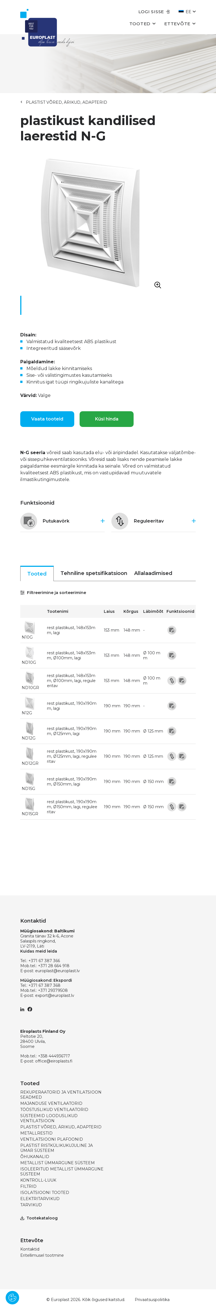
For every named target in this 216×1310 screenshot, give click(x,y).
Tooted (142, 23)
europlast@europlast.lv (57, 970)
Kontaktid (29, 1249)
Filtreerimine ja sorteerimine (53, 592)
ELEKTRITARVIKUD (40, 1198)
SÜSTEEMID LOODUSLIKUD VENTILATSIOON (49, 1118)
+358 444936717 (54, 1056)
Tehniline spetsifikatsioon (93, 573)
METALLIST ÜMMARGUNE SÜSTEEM (57, 1162)
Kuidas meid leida (38, 951)
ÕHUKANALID (34, 1156)
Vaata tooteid (47, 419)
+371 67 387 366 (44, 960)
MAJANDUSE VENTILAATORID (51, 1103)
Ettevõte (180, 23)
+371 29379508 (53, 990)
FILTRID (28, 1186)
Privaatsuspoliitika (152, 1299)
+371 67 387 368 (44, 985)
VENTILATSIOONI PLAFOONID (51, 1139)
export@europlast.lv (54, 995)
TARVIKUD (31, 1204)
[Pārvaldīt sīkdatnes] (12, 1297)
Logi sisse (154, 11)
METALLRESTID (36, 1133)
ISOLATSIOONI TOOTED (44, 1192)
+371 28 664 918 (53, 965)
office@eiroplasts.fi (54, 1061)
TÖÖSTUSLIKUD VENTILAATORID (54, 1109)
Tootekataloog (39, 1218)
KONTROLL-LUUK (38, 1180)
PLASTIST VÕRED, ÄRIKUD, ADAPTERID (66, 102)
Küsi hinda (106, 419)
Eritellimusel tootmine (42, 1255)
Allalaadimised (153, 573)
